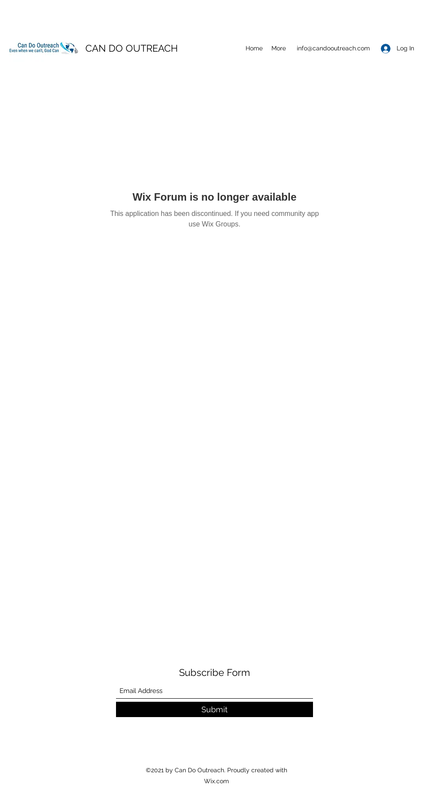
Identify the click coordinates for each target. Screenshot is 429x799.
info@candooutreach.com (333, 48)
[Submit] (214, 709)
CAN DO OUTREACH (131, 48)
